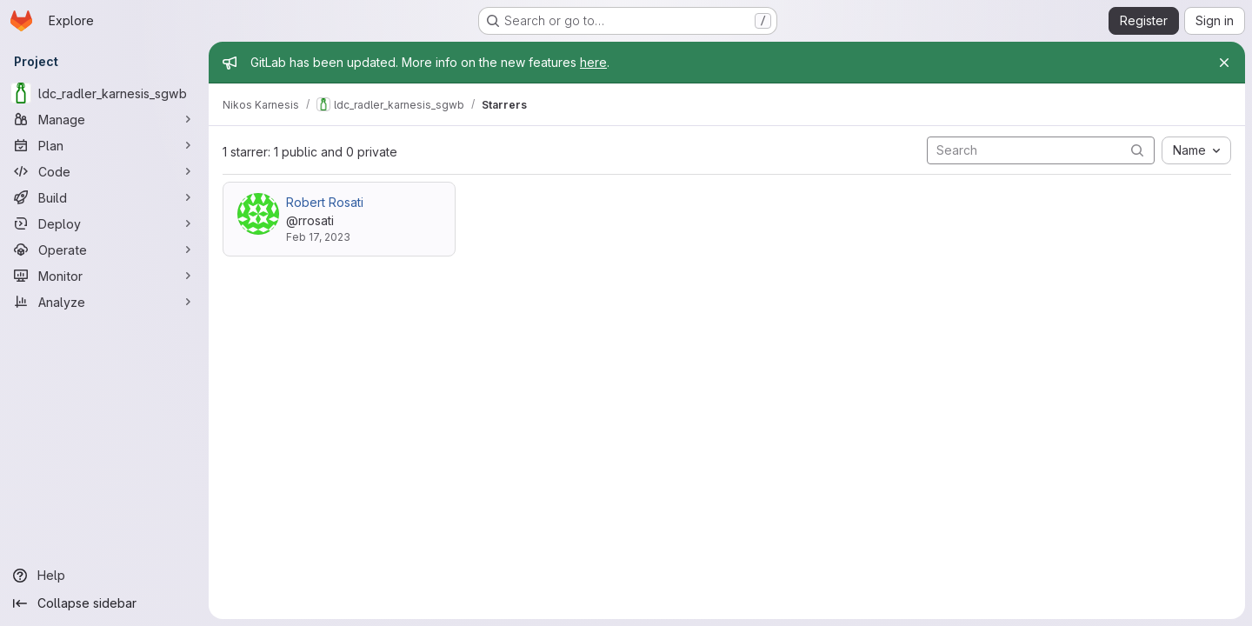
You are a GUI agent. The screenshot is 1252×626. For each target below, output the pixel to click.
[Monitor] (104, 275)
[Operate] (104, 249)
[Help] (104, 575)
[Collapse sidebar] (104, 603)
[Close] (1224, 62)
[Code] (104, 171)
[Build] (104, 197)
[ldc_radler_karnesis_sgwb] (104, 93)
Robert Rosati (324, 202)
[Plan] (104, 145)
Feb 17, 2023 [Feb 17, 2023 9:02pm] (318, 236)
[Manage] (104, 119)
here (593, 62)
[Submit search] (1137, 150)
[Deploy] (104, 223)
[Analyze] (104, 302)
